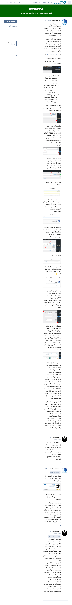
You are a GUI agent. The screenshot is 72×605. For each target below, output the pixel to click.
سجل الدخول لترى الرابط (53, 55)
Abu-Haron (54, 472)
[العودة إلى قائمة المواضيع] (69, 2)
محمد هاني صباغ (53, 537)
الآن (15, 55)
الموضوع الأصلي (12, 26)
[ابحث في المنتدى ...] (19, 2)
